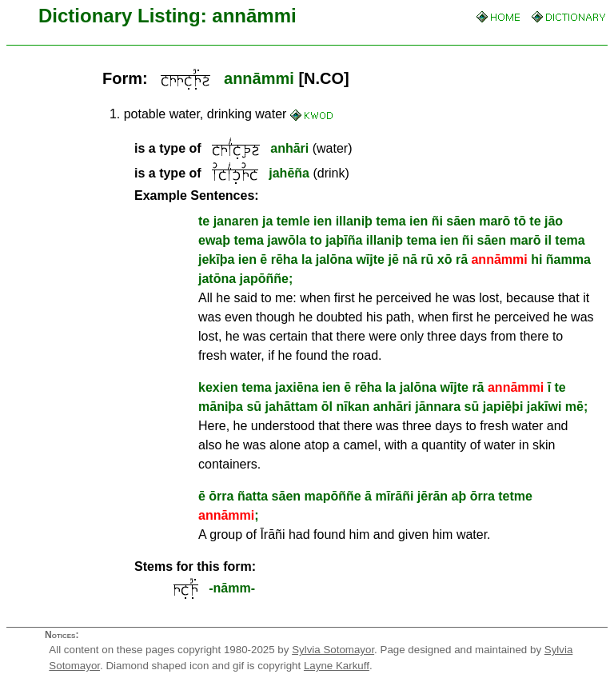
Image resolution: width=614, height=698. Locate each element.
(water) (243, 148)
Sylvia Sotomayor (333, 650)
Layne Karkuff (336, 666)
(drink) (241, 173)
